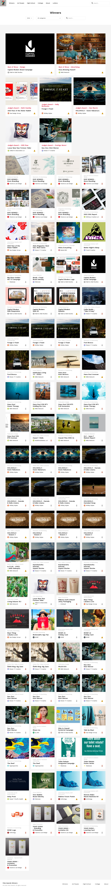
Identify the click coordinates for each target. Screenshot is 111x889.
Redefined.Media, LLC (40, 440)
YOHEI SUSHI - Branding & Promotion (38, 828)
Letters (55, 3)
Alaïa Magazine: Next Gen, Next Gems (41, 247)
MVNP (36, 637)
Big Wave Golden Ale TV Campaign (13, 278)
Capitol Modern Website (64, 310)
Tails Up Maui (89, 730)
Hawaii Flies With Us (66, 438)
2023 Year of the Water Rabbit (19, 111)
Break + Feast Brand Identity (38, 278)
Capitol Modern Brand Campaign (20, 70)
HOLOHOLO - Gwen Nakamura (87, 111)
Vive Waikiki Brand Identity (38, 795)
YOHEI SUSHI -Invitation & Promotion (13, 863)
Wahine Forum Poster (66, 796)
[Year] (30, 18)
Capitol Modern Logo (66, 279)
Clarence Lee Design (14, 184)
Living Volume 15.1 (14, 601)
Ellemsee (36, 282)
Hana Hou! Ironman (91, 374)
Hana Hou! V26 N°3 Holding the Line (40, 405)
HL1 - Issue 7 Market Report (89, 437)
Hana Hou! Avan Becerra (63, 373)
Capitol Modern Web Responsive (13, 310)
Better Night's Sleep (91, 247)
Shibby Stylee (47, 113)
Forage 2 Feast (47, 109)
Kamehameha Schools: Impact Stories (38, 566)
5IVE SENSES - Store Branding (13, 180)
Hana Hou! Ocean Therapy (13, 405)
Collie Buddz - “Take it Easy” (89, 310)
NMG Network (64, 72)
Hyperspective (12, 766)
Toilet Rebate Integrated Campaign (66, 762)
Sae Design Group (14, 113)
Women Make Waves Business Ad (91, 795)
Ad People (20, 3)
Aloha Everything (64, 247)
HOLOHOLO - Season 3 (11, 534)
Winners (11, 3)
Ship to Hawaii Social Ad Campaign (65, 729)
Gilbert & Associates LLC (16, 151)
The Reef (10, 763)
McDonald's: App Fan (41, 635)
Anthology (62, 799)
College (40, 3)
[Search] (100, 3)
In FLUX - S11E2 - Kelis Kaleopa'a (13, 567)
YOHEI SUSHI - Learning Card (89, 829)
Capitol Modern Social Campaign (90, 278)
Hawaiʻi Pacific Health (15, 799)
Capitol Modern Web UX (39, 310)
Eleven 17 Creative (48, 151)
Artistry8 (62, 604)
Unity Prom (11, 796)
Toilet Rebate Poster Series (89, 762)
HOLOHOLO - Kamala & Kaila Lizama (92, 469)
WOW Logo (11, 830)
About (48, 3)
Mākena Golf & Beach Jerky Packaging (66, 600)
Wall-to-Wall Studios (15, 72)
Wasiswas (11, 282)
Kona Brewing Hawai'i (67, 70)
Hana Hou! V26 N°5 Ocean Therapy (91, 405)
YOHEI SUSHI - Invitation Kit (64, 829)
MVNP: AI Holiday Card (63, 634)
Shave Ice (36, 730)
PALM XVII (62, 666)
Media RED (62, 250)
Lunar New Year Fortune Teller (19, 148)
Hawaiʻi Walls (38, 438)
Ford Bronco (88, 343)
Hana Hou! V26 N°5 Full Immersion (65, 405)
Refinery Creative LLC (91, 217)
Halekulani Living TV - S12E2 (39, 373)
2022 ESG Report (90, 214)
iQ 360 (36, 732)
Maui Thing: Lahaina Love (89, 600)
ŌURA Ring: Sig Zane (15, 666)
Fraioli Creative (89, 250)
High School (31, 3)
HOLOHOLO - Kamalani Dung (89, 502)
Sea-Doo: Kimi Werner (50, 148)
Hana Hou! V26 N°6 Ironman (13, 437)
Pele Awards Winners (10, 883)
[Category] (49, 18)
